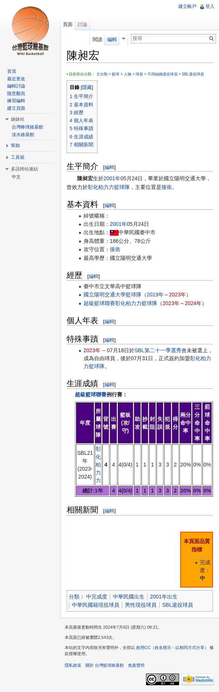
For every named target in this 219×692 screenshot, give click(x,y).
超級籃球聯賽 (99, 303)
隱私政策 (73, 665)
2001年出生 (164, 597)
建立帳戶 (187, 6)
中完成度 (96, 597)
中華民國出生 (128, 597)
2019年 (155, 295)
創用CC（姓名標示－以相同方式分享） (172, 647)
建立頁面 (16, 108)
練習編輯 (16, 100)
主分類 (102, 74)
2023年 (177, 295)
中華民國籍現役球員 (95, 605)
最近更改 (16, 78)
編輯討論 (16, 86)
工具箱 (17, 157)
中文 (16, 177)
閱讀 (97, 39)
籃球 (115, 74)
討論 (82, 24)
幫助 (15, 145)
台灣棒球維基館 (27, 127)
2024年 (193, 303)
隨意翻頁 (16, 93)
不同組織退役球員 (163, 74)
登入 (209, 6)
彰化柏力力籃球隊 (109, 187)
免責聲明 (136, 665)
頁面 (68, 24)
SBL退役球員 (193, 74)
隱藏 (87, 87)
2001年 (111, 178)
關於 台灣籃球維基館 (104, 665)
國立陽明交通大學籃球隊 (112, 295)
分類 (74, 597)
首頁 (11, 71)
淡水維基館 (23, 134)
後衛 (166, 187)
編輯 (109, 167)
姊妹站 (17, 119)
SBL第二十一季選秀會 (160, 350)
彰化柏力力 (98, 464)
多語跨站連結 (24, 169)
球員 (139, 74)
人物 (127, 74)
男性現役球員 (141, 605)
